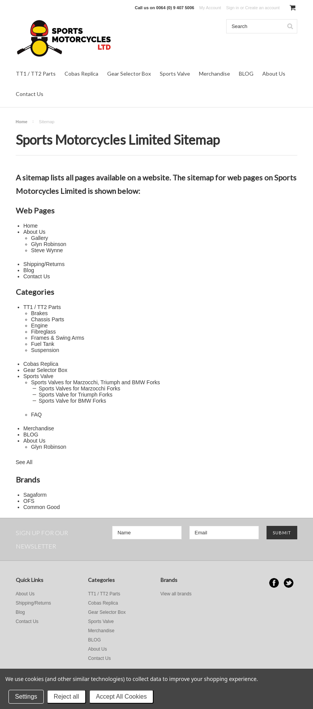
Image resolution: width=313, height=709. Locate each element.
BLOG (246, 73)
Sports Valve (175, 73)
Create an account (262, 7)
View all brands (176, 594)
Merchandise (214, 73)
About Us (273, 73)
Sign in (232, 7)
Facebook (274, 583)
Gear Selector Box (129, 73)
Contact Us (29, 94)
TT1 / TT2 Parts (36, 73)
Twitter (288, 583)
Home (22, 121)
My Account (210, 7)
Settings (26, 696)
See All (24, 462)
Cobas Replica (81, 73)
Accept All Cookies (121, 696)
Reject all (66, 696)
